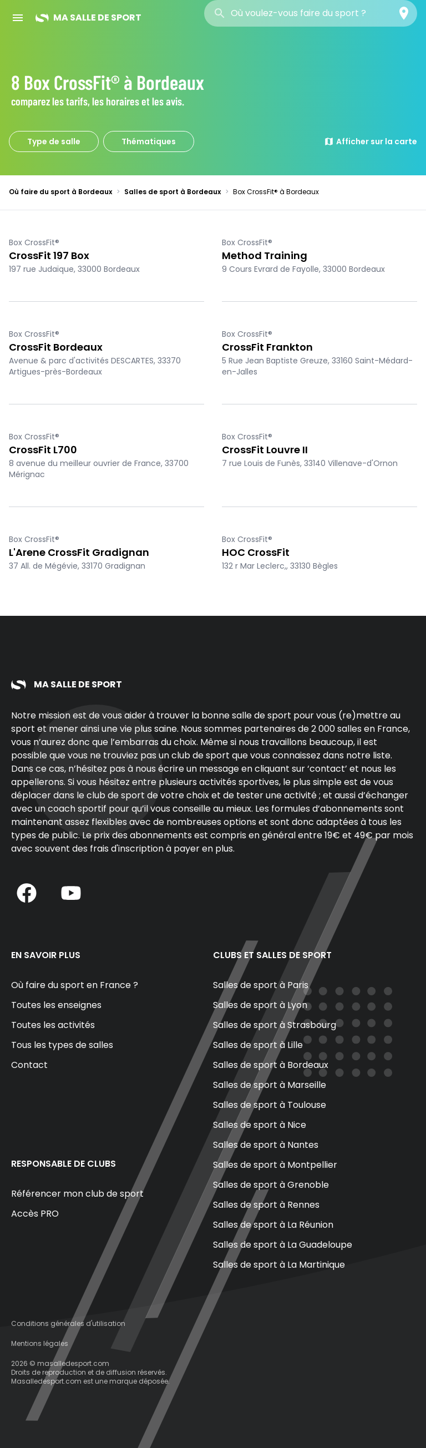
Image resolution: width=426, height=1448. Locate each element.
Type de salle (53, 141)
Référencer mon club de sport (77, 1193)
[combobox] (310, 13)
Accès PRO (35, 1213)
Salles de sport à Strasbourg (274, 1025)
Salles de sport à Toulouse (269, 1104)
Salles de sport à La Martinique (279, 1264)
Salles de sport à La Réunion (273, 1224)
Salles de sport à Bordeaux (172, 191)
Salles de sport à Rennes (266, 1204)
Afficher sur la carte (370, 141)
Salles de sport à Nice (259, 1124)
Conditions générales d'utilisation (68, 1323)
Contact (29, 1065)
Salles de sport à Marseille (269, 1085)
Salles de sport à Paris (260, 985)
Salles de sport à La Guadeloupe (282, 1244)
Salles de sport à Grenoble (271, 1184)
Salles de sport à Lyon (260, 1005)
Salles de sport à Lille (258, 1045)
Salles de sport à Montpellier (275, 1164)
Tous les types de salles (62, 1045)
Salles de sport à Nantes (265, 1144)
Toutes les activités (53, 1025)
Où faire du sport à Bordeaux (60, 191)
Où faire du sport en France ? (74, 985)
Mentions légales (39, 1343)
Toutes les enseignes (56, 1005)
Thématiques (148, 141)
